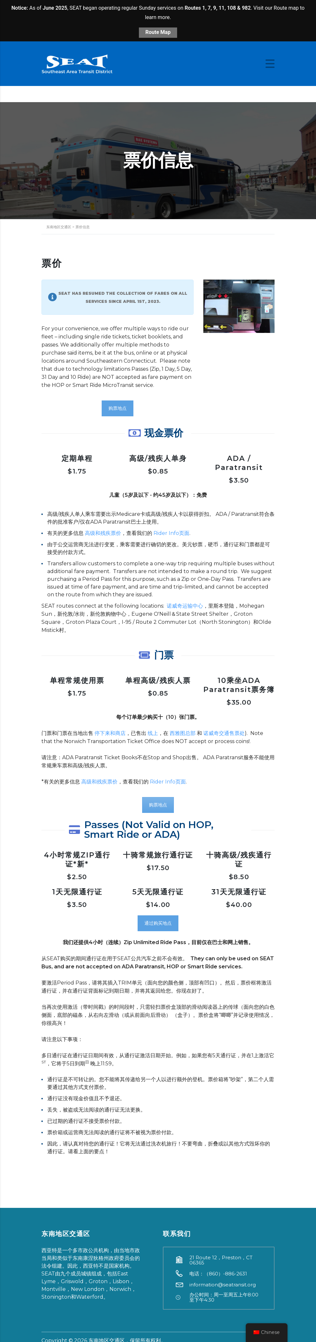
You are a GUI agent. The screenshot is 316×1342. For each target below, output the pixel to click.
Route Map (158, 32)
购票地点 (117, 408)
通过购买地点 (158, 923)
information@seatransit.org (222, 1285)
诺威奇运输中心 (185, 606)
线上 (153, 733)
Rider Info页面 (171, 533)
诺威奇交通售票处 (224, 733)
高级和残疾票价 (103, 533)
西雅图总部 (183, 733)
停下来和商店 (110, 733)
